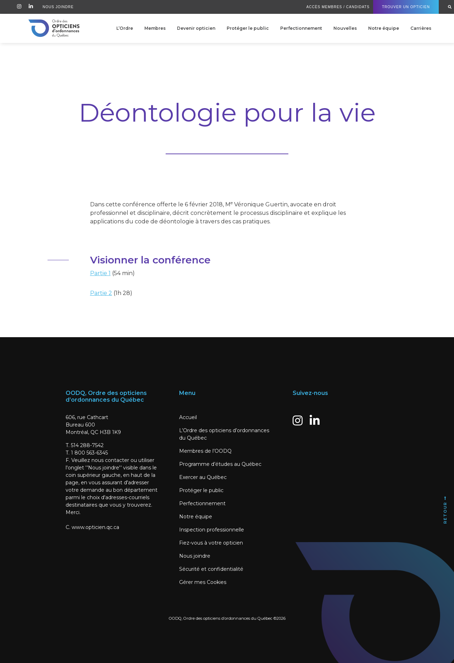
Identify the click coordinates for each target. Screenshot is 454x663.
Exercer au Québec (203, 477)
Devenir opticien (196, 28)
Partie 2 (101, 293)
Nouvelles (345, 28)
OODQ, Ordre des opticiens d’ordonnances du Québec (220, 618)
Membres (155, 28)
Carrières (420, 28)
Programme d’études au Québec (220, 464)
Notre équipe (383, 28)
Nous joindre (194, 556)
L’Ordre (124, 28)
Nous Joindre (58, 7)
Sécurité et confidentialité (211, 569)
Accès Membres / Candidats (338, 7)
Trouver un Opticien (406, 7)
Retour (445, 510)
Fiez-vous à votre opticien (211, 543)
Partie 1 (100, 273)
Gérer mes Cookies (202, 582)
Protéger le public (248, 28)
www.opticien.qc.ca (95, 527)
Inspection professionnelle (211, 529)
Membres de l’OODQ (205, 451)
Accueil (188, 417)
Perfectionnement (301, 28)
